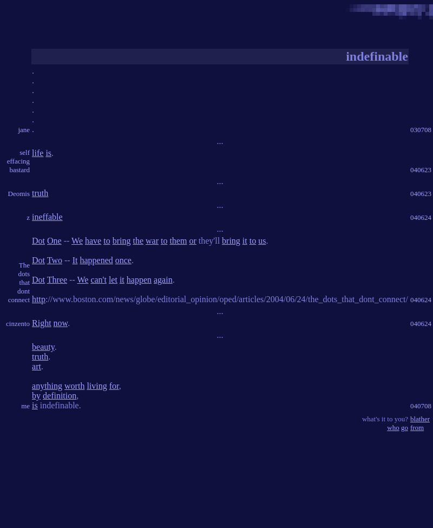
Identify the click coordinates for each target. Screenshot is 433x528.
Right (41, 323)
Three (57, 279)
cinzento (18, 324)
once (123, 260)
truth (40, 193)
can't (98, 279)
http (38, 299)
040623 (420, 170)
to (106, 240)
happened (96, 260)
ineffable (47, 216)
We (77, 240)
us (262, 240)
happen (139, 279)
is (48, 153)
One (54, 240)
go (404, 427)
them (178, 240)
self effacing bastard (18, 161)
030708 (420, 130)
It (75, 260)
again (163, 279)
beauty (43, 346)
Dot (38, 240)
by (36, 395)
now (61, 323)
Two (54, 260)
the (138, 240)
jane (24, 130)
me (25, 406)
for (114, 385)
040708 (420, 406)
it (244, 240)
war (152, 240)
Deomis (19, 194)
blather (420, 419)
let (113, 279)
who (393, 427)
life (37, 153)
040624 (420, 217)
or (192, 240)
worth (74, 385)
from (417, 427)
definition (59, 395)
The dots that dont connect (19, 282)
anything (47, 385)
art (36, 366)
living (97, 385)
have (93, 240)
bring (122, 240)
